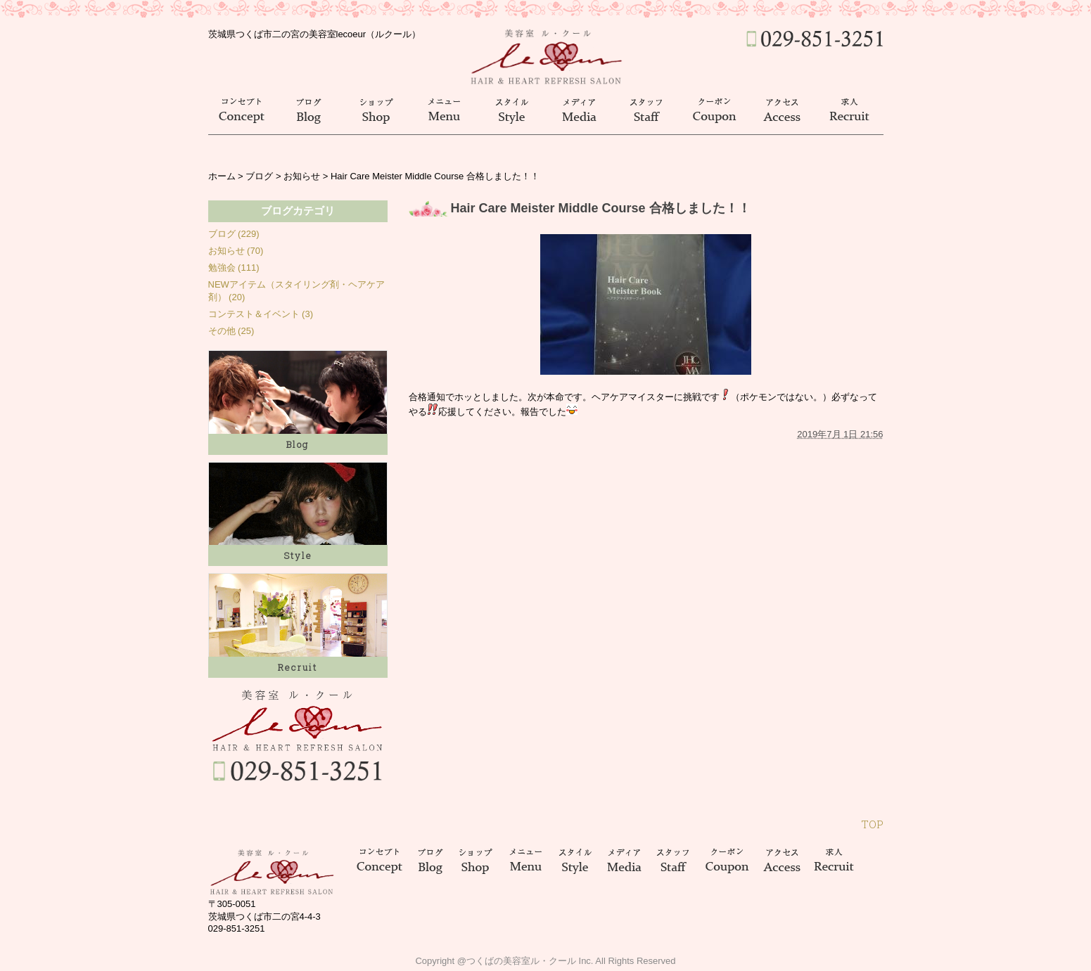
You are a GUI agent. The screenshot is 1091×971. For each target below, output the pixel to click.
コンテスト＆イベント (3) (261, 314)
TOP (872, 824)
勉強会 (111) (234, 267)
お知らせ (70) (236, 250)
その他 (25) (231, 331)
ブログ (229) (234, 234)
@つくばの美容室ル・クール (516, 961)
